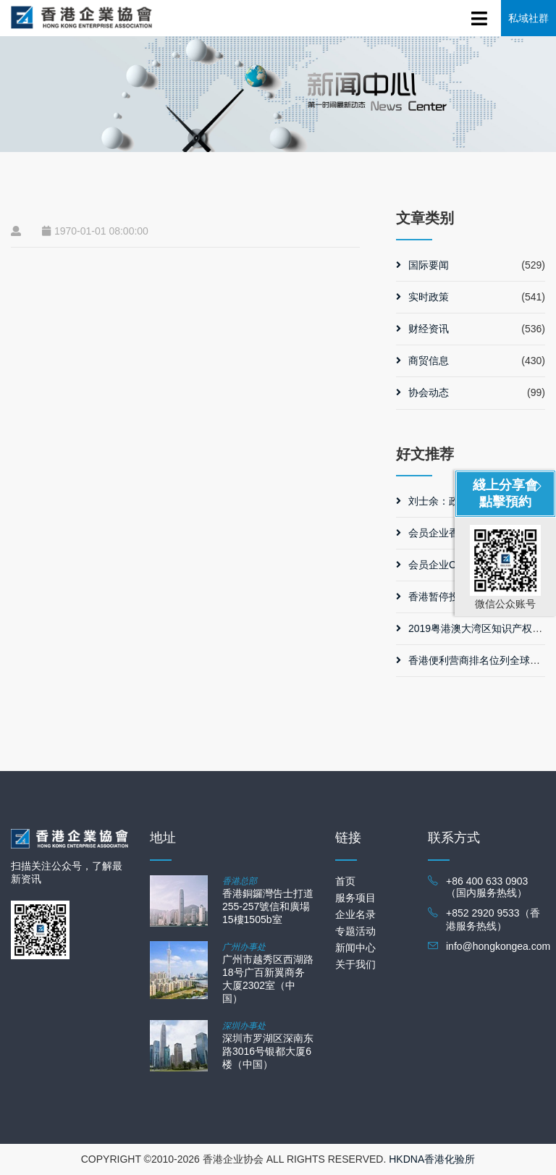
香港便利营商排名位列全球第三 (473, 660)
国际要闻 (422, 265)
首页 (345, 881)
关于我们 (355, 964)
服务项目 (355, 898)
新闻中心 (355, 947)
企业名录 (355, 914)
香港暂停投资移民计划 (453, 596)
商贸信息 (422, 360)
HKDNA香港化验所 (432, 1159)
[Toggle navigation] (480, 16)
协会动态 (422, 392)
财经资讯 (422, 328)
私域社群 (528, 18)
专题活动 (355, 931)
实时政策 (422, 297)
